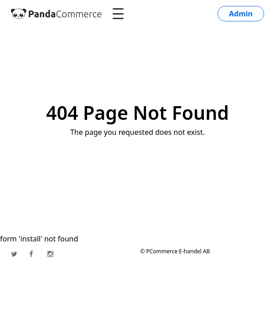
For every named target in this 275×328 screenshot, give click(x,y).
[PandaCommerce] (56, 14)
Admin (241, 14)
